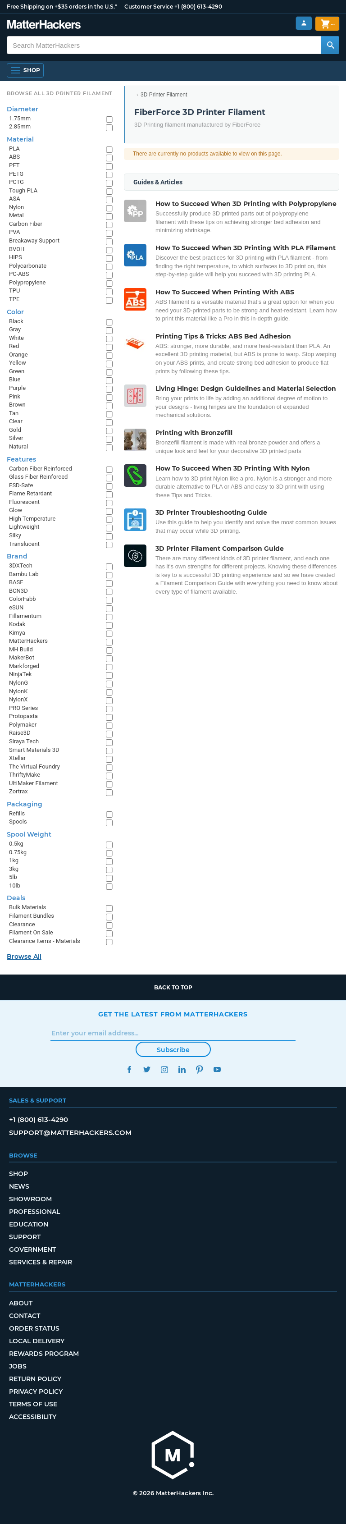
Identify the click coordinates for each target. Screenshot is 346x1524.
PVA (14, 232)
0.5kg (16, 843)
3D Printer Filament (164, 95)
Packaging (24, 804)
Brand (17, 556)
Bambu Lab (24, 574)
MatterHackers (28, 640)
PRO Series (23, 708)
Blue (14, 379)
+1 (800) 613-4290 (198, 6)
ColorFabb (22, 598)
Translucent (24, 543)
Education (28, 1224)
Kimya (17, 632)
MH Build (21, 649)
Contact (24, 1316)
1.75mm (20, 118)
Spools (18, 821)
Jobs (18, 1366)
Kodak (17, 624)
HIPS (15, 257)
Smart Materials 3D (34, 749)
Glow (15, 510)
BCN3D (18, 590)
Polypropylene (27, 282)
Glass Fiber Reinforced (38, 476)
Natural (18, 446)
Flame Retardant (30, 493)
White (16, 337)
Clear (16, 421)
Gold (15, 429)
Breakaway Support (34, 240)
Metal (16, 215)
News (19, 1186)
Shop (18, 1174)
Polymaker (22, 724)
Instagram (164, 1069)
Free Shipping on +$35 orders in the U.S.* (62, 6)
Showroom (30, 1199)
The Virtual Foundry (34, 766)
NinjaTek (20, 674)
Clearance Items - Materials (44, 941)
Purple (17, 387)
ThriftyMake (24, 774)
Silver (16, 438)
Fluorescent (24, 502)
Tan (13, 413)
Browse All (24, 956)
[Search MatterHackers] (330, 45)
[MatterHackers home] (44, 25)
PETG (16, 173)
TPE (14, 299)
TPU (14, 290)
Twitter (147, 1069)
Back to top (173, 987)
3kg (13, 868)
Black (16, 321)
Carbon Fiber (25, 223)
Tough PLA (23, 190)
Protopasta (23, 716)
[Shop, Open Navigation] (25, 70)
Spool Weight (29, 834)
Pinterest (199, 1069)
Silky (15, 535)
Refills (17, 813)
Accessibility (32, 1417)
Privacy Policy (36, 1391)
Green (16, 371)
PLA (14, 148)
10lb (14, 885)
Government (32, 1249)
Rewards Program (44, 1354)
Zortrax (18, 791)
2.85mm (20, 126)
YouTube (217, 1069)
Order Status (34, 1328)
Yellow (17, 362)
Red (14, 346)
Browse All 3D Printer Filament (60, 93)
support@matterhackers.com (70, 1132)
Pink (14, 396)
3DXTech (20, 565)
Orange (18, 354)
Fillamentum (25, 616)
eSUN (16, 607)
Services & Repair (40, 1262)
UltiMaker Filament (33, 783)
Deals (16, 898)
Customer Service (148, 6)
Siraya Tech (24, 741)
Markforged (24, 666)
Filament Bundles (31, 915)
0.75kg (18, 852)
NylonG (18, 682)
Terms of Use (33, 1404)
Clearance (22, 924)
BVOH (16, 249)
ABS (14, 156)
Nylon (16, 207)
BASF (16, 582)
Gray (15, 329)
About (20, 1303)
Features (21, 459)
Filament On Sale (31, 932)
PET (14, 165)
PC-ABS (19, 273)
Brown (17, 404)
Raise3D (20, 732)
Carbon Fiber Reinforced (40, 468)
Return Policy (35, 1379)
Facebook (129, 1069)
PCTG (16, 181)
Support (25, 1237)
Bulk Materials (27, 907)
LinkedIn (182, 1069)
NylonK (18, 691)
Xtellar (17, 758)
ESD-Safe (21, 485)
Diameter (22, 109)
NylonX (18, 699)
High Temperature (32, 518)
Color (15, 312)
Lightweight (24, 526)
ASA (14, 198)
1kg (13, 860)
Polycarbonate (27, 265)
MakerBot (21, 657)
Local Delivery (36, 1341)
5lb (13, 877)
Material (20, 139)
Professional (34, 1212)
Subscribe (173, 1050)
